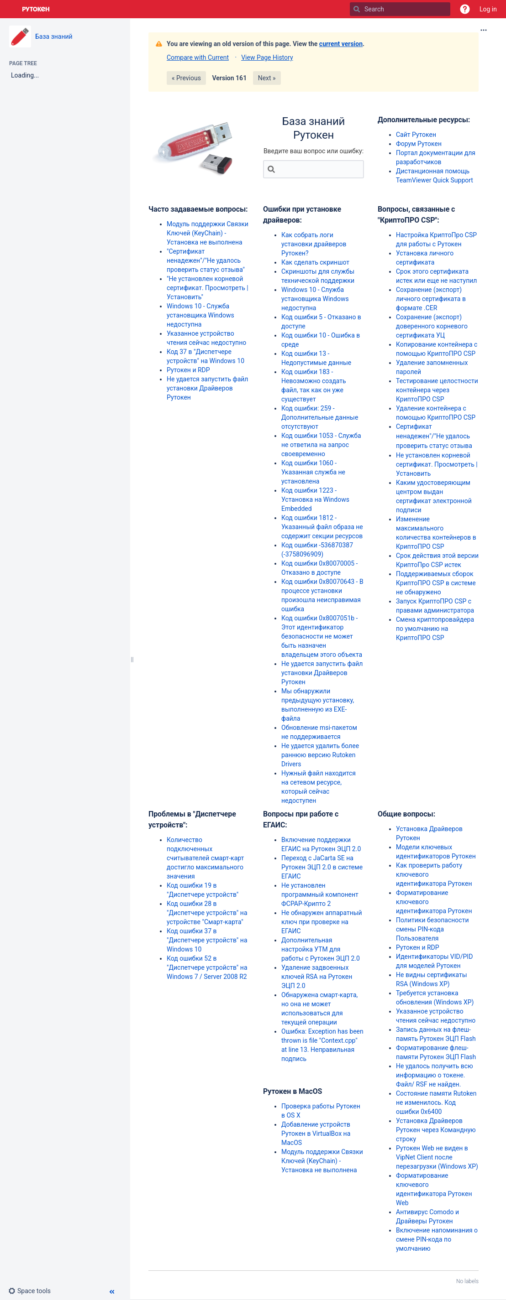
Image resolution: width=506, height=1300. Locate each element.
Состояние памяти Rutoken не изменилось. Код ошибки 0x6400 (436, 1102)
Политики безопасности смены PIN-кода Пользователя (432, 929)
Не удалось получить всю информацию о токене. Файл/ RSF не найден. (434, 1075)
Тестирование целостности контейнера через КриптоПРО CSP (437, 390)
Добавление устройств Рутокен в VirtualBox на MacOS (315, 1133)
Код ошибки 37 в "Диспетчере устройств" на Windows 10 (207, 940)
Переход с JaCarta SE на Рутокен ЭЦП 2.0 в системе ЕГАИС (322, 867)
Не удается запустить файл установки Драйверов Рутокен (207, 388)
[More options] (483, 30)
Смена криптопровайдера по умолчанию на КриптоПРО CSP (435, 628)
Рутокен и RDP (188, 370)
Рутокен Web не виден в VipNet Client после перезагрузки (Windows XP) (437, 1157)
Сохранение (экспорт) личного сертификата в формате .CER (431, 299)
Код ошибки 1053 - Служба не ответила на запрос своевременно (321, 445)
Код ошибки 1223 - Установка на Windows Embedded (315, 499)
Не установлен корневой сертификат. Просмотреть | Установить (437, 464)
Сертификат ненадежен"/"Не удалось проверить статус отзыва (434, 436)
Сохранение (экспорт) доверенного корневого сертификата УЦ (432, 326)
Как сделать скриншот (315, 262)
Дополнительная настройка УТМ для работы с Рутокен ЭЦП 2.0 (320, 949)
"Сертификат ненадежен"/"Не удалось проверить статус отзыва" (206, 260)
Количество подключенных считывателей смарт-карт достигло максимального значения (205, 858)
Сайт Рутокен (416, 134)
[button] (465, 9)
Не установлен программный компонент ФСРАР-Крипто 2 (319, 894)
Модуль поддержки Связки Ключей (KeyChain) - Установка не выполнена (207, 233)
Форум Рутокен (419, 143)
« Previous (186, 78)
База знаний (54, 36)
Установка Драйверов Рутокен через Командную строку (436, 1130)
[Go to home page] (36, 9)
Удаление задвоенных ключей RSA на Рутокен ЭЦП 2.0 (316, 976)
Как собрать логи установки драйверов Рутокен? (314, 244)
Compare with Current (198, 57)
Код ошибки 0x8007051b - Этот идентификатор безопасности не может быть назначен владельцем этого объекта (321, 636)
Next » (267, 78)
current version (341, 43)
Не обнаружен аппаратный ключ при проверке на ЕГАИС (321, 922)
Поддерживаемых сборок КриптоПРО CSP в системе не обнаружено (436, 583)
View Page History (267, 57)
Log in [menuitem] (488, 9)
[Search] (356, 9)
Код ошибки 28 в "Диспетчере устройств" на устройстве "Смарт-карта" (207, 913)
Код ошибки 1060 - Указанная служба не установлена (313, 472)
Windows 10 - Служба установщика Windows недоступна (200, 315)
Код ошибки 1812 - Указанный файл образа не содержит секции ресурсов (322, 527)
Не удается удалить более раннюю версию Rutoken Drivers (320, 755)
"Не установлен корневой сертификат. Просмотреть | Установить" (207, 288)
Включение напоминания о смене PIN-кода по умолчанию (437, 1239)
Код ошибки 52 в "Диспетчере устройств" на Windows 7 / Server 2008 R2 (207, 967)
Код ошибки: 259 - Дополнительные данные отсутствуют (319, 417)
